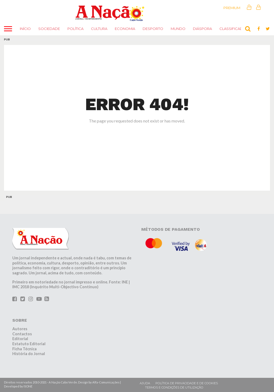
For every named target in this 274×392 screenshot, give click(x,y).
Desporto (153, 28)
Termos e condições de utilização (174, 387)
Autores (19, 328)
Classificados (234, 28)
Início (25, 28)
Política (75, 28)
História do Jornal (28, 353)
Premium (231, 8)
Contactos (22, 334)
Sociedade (49, 28)
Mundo (178, 28)
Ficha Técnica (24, 349)
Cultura (99, 28)
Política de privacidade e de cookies (186, 383)
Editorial (20, 338)
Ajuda (145, 383)
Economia (125, 28)
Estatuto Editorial (28, 343)
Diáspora (202, 28)
